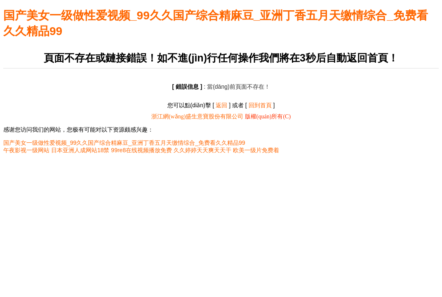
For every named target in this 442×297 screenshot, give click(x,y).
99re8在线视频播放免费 (141, 150)
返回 (221, 105)
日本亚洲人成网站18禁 (80, 150)
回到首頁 (260, 105)
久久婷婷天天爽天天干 (202, 150)
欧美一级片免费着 (256, 150)
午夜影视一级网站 (26, 150)
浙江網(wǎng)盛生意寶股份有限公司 (197, 116)
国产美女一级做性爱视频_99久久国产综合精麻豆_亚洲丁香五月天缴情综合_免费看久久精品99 (124, 142)
